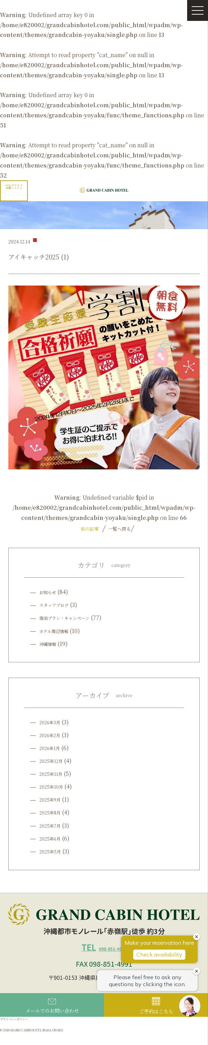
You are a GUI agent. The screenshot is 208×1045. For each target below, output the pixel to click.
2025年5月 (52, 851)
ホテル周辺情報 (58, 631)
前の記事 (90, 528)
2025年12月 (54, 761)
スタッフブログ (58, 605)
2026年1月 (52, 748)
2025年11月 (54, 774)
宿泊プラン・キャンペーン (72, 618)
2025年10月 (54, 786)
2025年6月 (52, 838)
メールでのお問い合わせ (52, 1016)
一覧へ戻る (118, 528)
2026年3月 (52, 722)
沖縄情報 (50, 644)
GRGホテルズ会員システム (14, 186)
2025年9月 (52, 799)
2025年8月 (52, 812)
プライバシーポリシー (21, 1030)
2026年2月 (52, 735)
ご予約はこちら (156, 1015)
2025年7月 (52, 825)
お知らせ (50, 592)
